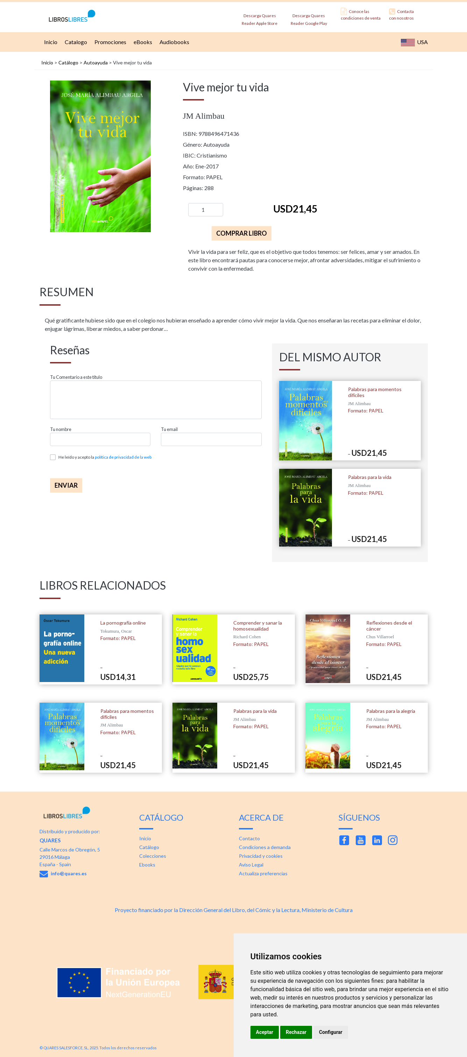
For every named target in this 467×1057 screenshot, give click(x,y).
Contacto (249, 838)
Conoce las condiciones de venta (361, 14)
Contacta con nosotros (401, 14)
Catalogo (75, 42)
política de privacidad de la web (123, 457)
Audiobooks (173, 42)
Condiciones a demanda (265, 847)
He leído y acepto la (104, 457)
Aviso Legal (251, 865)
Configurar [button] (330, 1032)
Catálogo (68, 62)
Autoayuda (96, 62)
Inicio (49, 42)
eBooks (142, 42)
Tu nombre (60, 429)
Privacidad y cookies (261, 856)
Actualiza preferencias (263, 873)
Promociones (109, 42)
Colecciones (152, 856)
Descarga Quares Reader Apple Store (259, 17)
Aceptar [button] (265, 1032)
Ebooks (147, 865)
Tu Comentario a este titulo (76, 377)
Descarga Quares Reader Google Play (309, 17)
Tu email (169, 429)
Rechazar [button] (296, 1032)
